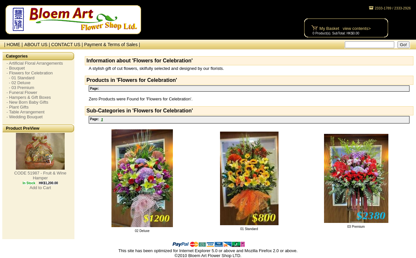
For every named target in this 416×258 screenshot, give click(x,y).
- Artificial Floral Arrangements (34, 63)
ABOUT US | (37, 44)
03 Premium (356, 226)
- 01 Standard (20, 77)
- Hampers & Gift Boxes (28, 97)
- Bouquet (15, 68)
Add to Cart (40, 187)
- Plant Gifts (17, 107)
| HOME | (12, 44)
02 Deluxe (142, 231)
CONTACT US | (67, 44)
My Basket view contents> (345, 28)
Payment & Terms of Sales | (112, 44)
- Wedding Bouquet (24, 116)
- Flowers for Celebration (29, 73)
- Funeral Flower (21, 92)
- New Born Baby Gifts (27, 102)
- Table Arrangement (25, 112)
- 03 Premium (20, 87)
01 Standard (249, 229)
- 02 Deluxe (18, 82)
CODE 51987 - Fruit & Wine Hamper (40, 175)
